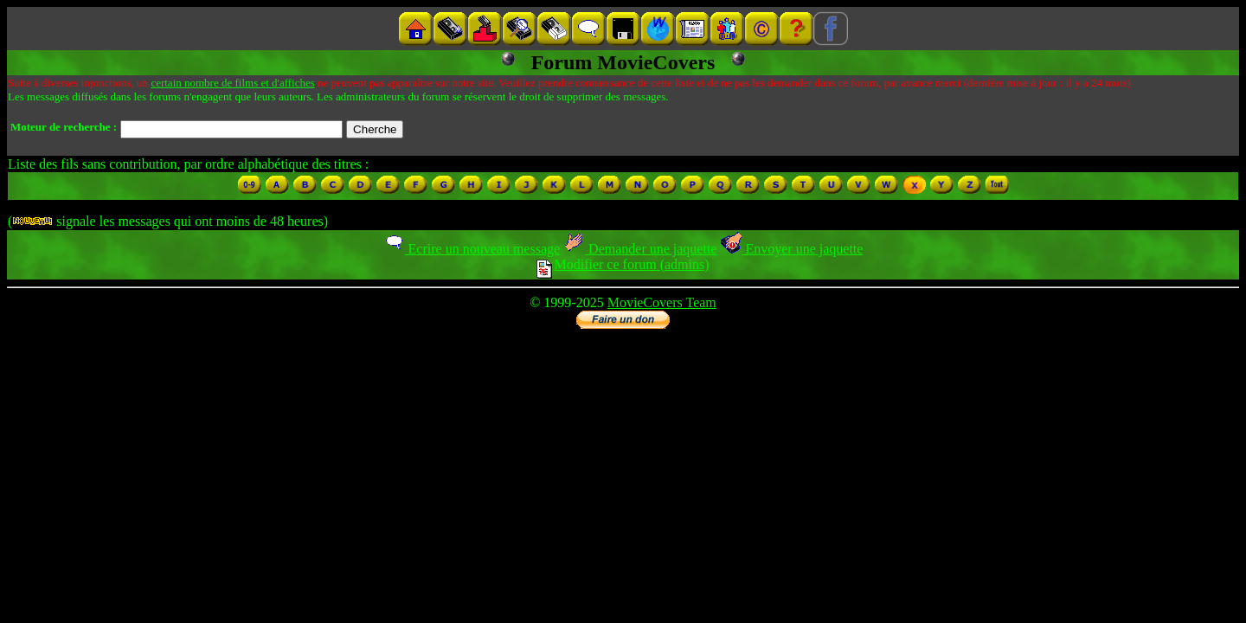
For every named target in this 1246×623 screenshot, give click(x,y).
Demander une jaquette (639, 248)
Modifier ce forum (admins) (622, 264)
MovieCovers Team (661, 302)
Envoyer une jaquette (791, 248)
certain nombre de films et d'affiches (232, 82)
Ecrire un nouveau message (471, 248)
